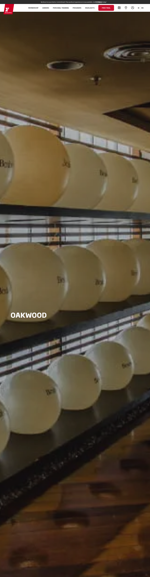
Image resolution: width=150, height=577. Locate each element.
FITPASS (99, 2)
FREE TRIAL (106, 8)
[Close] (138, 2)
